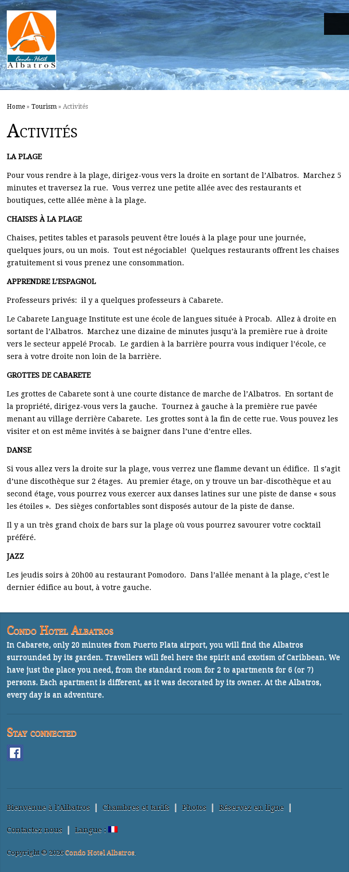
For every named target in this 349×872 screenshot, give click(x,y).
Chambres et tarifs (136, 807)
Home (16, 106)
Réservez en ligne (251, 807)
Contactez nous (34, 830)
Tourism (44, 106)
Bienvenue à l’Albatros (48, 807)
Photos (194, 807)
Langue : (96, 830)
